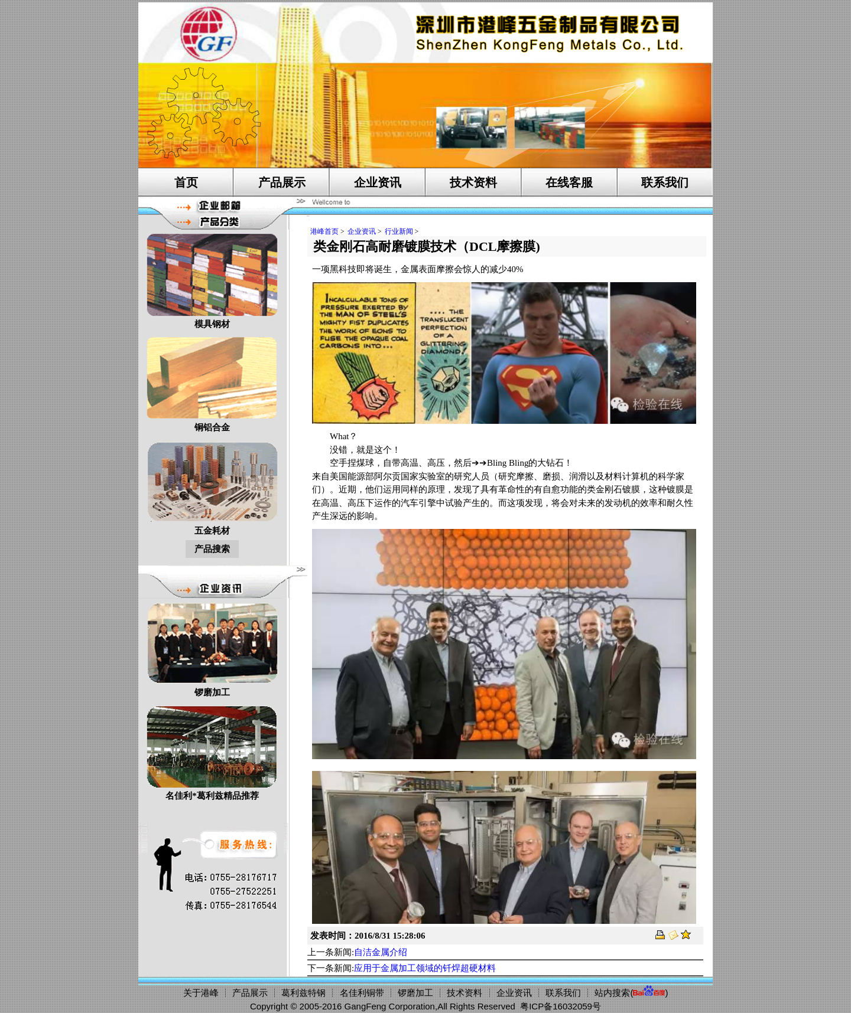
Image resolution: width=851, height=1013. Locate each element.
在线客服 (569, 182)
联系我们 (664, 182)
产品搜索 (212, 549)
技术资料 (473, 182)
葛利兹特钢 (303, 993)
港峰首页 (324, 231)
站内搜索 (612, 993)
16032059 (572, 1006)
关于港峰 (201, 993)
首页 (186, 182)
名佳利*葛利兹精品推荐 (212, 751)
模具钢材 (212, 279)
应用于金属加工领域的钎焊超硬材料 (425, 968)
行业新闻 (399, 231)
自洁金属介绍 (380, 952)
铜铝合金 (212, 383)
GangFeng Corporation (390, 1006)
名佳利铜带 (362, 993)
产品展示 (282, 182)
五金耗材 (212, 486)
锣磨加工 (212, 648)
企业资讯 (377, 182)
